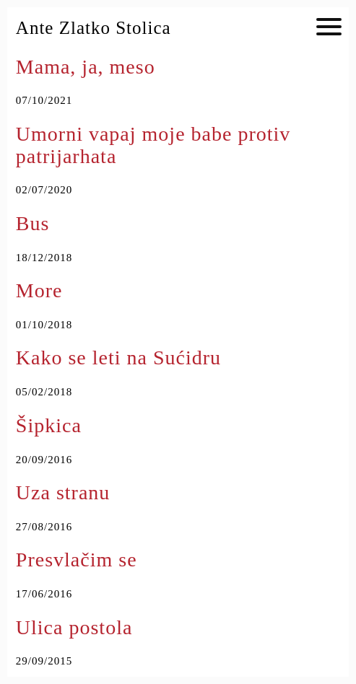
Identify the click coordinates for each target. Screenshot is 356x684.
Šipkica (49, 425)
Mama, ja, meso (85, 67)
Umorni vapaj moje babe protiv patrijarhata (153, 145)
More (39, 290)
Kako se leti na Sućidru (118, 357)
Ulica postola (74, 627)
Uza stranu (63, 492)
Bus (33, 223)
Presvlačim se (76, 559)
